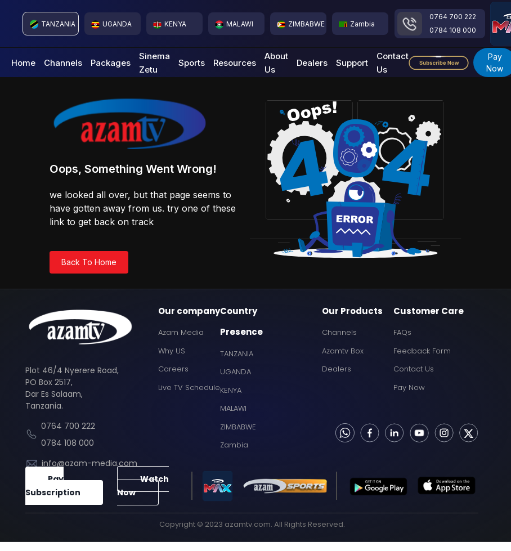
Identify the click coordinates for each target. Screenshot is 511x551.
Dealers (312, 62)
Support (352, 62)
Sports (191, 62)
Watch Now (143, 485)
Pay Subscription (52, 485)
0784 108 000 (452, 30)
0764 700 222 (452, 16)
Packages (111, 62)
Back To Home (88, 262)
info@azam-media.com (89, 463)
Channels (63, 62)
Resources (234, 62)
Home (23, 62)
